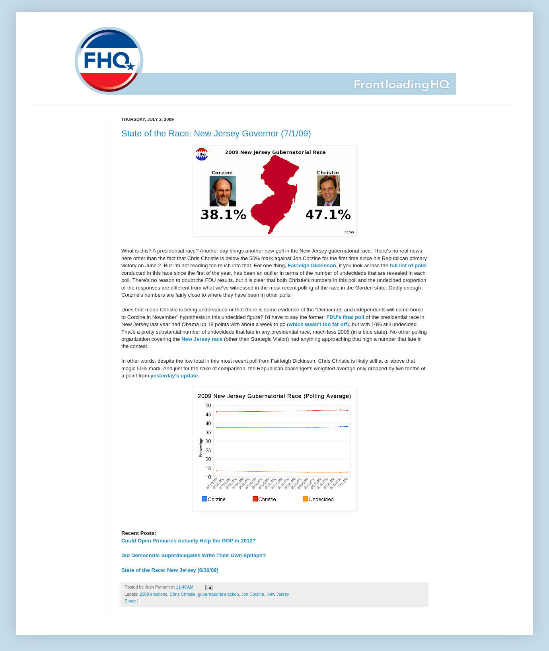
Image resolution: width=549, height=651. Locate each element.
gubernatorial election (218, 594)
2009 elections (153, 594)
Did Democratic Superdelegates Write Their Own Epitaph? (193, 555)
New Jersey (278, 594)
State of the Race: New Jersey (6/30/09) (169, 570)
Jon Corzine (253, 594)
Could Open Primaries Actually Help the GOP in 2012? (188, 541)
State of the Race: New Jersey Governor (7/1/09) (216, 133)
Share (130, 601)
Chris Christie (182, 594)
